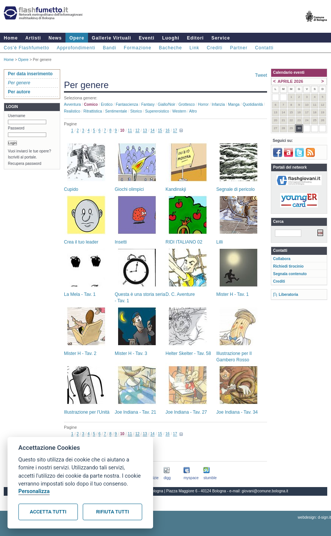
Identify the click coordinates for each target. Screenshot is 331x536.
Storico (136, 111)
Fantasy (148, 104)
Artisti (33, 38)
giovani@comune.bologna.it (265, 491)
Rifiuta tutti (112, 512)
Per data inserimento (30, 73)
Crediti (215, 47)
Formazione (137, 47)
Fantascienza (127, 104)
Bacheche (170, 47)
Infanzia (218, 104)
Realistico (72, 111)
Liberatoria (288, 294)
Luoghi (170, 38)
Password (16, 128)
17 (175, 130)
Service (220, 38)
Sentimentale (116, 111)
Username (16, 116)
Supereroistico (157, 111)
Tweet (261, 75)
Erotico (106, 104)
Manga (234, 104)
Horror (203, 104)
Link (194, 47)
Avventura (72, 104)
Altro (193, 111)
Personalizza (34, 491)
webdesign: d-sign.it (314, 517)
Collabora (281, 259)
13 (145, 130)
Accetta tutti (48, 512)
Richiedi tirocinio (288, 266)
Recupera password (24, 163)
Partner (238, 47)
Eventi (147, 38)
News (55, 38)
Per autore (19, 91)
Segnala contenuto (290, 274)
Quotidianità (253, 104)
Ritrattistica (93, 111)
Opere (76, 38)
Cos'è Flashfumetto (26, 47)
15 (160, 130)
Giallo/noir (166, 104)
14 (152, 130)
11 (130, 130)
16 (168, 130)
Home (11, 38)
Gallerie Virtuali (111, 38)
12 (137, 130)
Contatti (264, 47)
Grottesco (186, 104)
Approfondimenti (76, 47)
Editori (195, 38)
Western (179, 111)
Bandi (109, 47)
